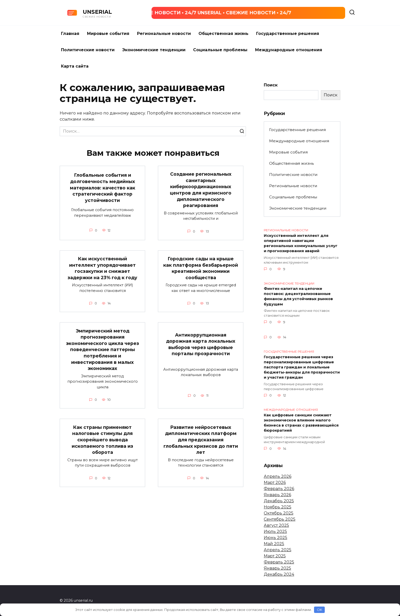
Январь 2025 (277, 568)
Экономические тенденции (153, 49)
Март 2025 (275, 556)
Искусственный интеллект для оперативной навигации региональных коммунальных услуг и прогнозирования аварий (301, 243)
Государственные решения (287, 33)
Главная (70, 33)
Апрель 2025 (277, 549)
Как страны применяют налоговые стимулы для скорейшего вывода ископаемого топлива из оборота (102, 439)
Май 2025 (274, 543)
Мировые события (108, 33)
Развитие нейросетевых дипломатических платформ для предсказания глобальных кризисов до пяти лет (201, 439)
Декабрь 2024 (279, 574)
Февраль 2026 (279, 488)
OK (319, 610)
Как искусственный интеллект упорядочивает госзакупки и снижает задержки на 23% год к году (102, 268)
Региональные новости (164, 33)
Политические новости (88, 49)
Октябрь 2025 (278, 513)
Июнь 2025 (275, 537)
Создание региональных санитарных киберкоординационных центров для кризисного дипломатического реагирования (200, 189)
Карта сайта (75, 66)
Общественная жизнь (223, 33)
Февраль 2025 (279, 562)
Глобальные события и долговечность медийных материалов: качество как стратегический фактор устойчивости (102, 187)
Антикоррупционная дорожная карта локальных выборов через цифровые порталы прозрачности (200, 344)
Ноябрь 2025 (277, 507)
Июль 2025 (275, 531)
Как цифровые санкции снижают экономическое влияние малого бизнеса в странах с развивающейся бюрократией (301, 423)
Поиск (271, 85)
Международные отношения (288, 49)
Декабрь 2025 (279, 500)
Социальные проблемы (220, 49)
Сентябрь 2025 (279, 519)
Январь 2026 (277, 494)
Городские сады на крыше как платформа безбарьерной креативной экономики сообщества (200, 268)
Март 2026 (275, 482)
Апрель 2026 (277, 476)
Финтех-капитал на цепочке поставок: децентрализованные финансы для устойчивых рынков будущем (298, 296)
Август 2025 (276, 525)
